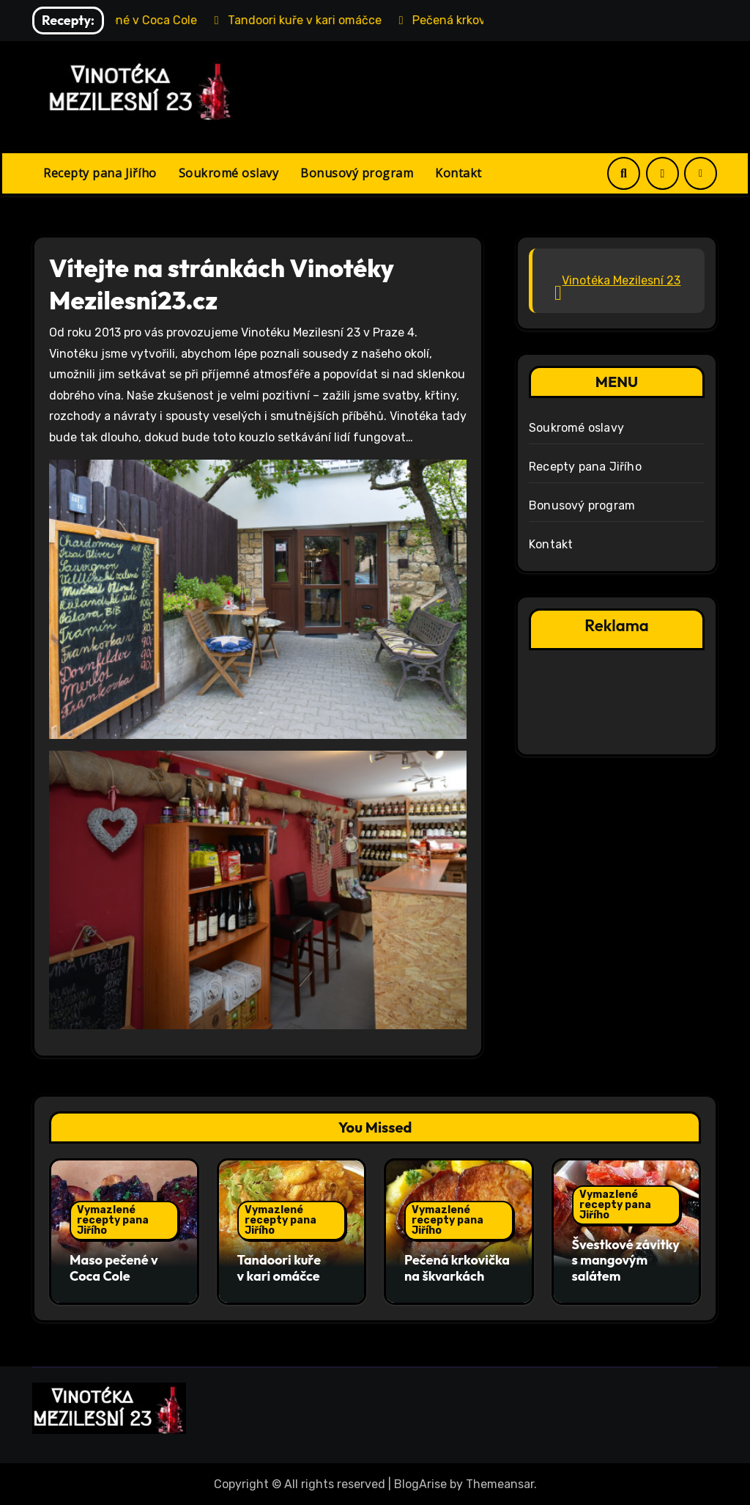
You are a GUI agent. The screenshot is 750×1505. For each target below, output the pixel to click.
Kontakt (458, 173)
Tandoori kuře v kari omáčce (279, 1267)
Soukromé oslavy (229, 173)
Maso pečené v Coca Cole (114, 1267)
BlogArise (420, 1483)
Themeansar (500, 1483)
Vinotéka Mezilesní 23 (621, 280)
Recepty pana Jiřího (100, 173)
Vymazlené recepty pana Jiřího (113, 1220)
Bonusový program (356, 173)
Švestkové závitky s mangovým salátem (626, 1260)
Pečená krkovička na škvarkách (457, 1267)
